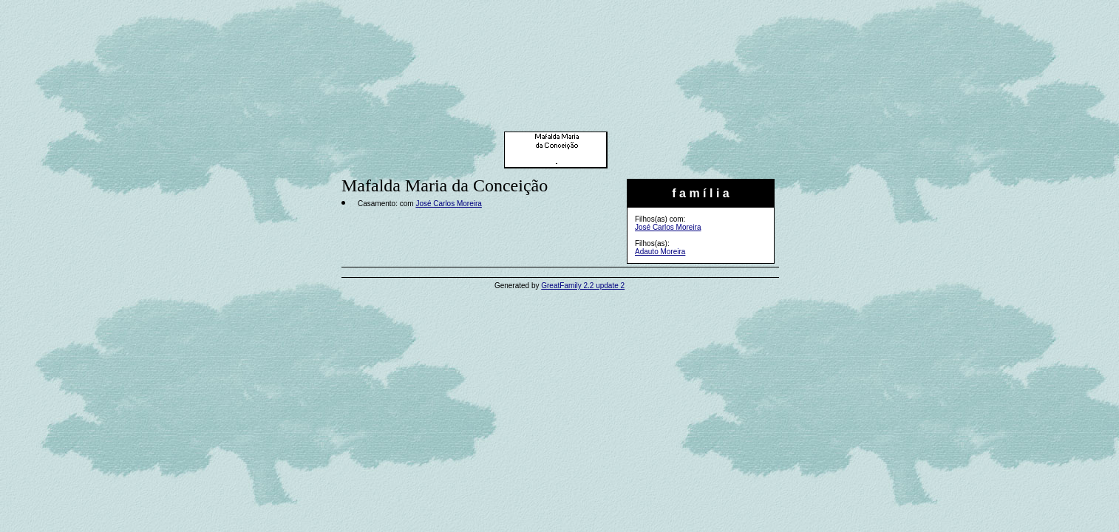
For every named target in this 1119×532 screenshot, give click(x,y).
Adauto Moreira (660, 252)
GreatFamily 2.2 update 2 (583, 286)
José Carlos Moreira (668, 227)
